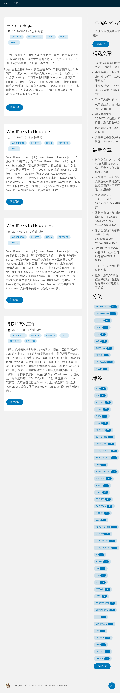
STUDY (102, 485)
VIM (100, 631)
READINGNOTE (106, 527)
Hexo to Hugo (19, 26)
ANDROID (104, 478)
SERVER (103, 534)
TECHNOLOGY (106, 306)
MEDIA (101, 369)
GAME (102, 492)
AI (100, 554)
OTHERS (103, 320)
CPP (101, 465)
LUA (101, 520)
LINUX (102, 423)
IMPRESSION (104, 362)
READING (103, 430)
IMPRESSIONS (106, 313)
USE (101, 334)
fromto (14, 42)
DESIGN (102, 355)
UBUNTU (103, 651)
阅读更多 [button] (100, 44)
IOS (101, 582)
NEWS (102, 327)
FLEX (101, 416)
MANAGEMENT (106, 471)
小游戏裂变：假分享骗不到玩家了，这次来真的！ (107, 76)
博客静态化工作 (20, 324)
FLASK (102, 561)
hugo (63, 37)
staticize (16, 37)
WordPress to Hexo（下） (30, 132)
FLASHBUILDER (106, 548)
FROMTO (103, 499)
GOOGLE (103, 638)
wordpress (34, 37)
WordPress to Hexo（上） (30, 226)
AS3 (101, 388)
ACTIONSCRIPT (106, 457)
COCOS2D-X (105, 444)
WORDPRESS (105, 541)
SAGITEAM (104, 506)
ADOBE (103, 513)
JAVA (101, 596)
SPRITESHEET (105, 603)
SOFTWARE (104, 624)
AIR (101, 395)
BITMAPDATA (105, 610)
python (50, 335)
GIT (100, 568)
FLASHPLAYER (106, 451)
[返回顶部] (111, 685)
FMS (101, 575)
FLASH (102, 409)
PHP (101, 644)
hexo (51, 37)
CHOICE (103, 658)
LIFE (101, 617)
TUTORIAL (104, 348)
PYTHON (103, 402)
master (35, 143)
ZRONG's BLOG (56, 3)
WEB (101, 341)
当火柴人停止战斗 (106, 99)
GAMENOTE (104, 437)
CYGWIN (103, 589)
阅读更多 (14, 107)
